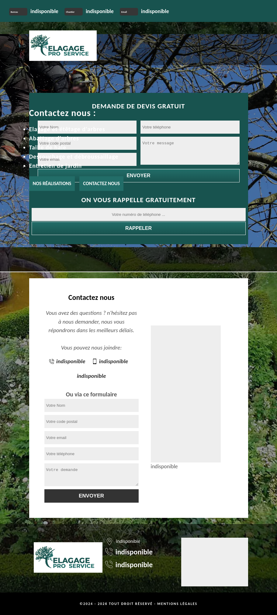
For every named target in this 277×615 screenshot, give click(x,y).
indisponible (44, 11)
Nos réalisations (52, 183)
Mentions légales (177, 604)
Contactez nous (101, 183)
